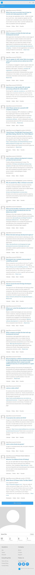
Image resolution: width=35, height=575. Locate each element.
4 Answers (8, 473)
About (19, 550)
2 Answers (8, 200)
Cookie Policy (5, 565)
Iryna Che (8, 10)
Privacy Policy (5, 563)
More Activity (17, 503)
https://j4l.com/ (25, 465)
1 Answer (8, 26)
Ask (3, 550)
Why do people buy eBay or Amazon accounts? (19, 182)
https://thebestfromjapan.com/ (14, 484)
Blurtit (2, 2)
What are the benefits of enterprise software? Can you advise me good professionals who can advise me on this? (20, 210)
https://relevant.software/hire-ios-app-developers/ (19, 296)
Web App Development (16, 343)
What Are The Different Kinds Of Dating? (17, 459)
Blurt (17, 26)
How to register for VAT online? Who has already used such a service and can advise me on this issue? (19, 61)
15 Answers (8, 498)
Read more (26, 50)
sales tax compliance (19, 91)
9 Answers (8, 150)
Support (20, 554)
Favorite (22, 26)
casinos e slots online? (12, 388)
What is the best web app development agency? (19, 235)
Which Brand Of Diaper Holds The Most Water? (19, 480)
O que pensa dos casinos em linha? (16, 418)
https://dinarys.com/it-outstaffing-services (17, 267)
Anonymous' (19, 180)
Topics (3, 552)
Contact (20, 552)
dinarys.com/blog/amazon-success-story (16, 192)
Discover (4, 554)
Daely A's (18, 130)
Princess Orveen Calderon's (23, 456)
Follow (13, 26)
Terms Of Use (5, 561)
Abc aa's (18, 478)
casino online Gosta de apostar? (15, 444)
